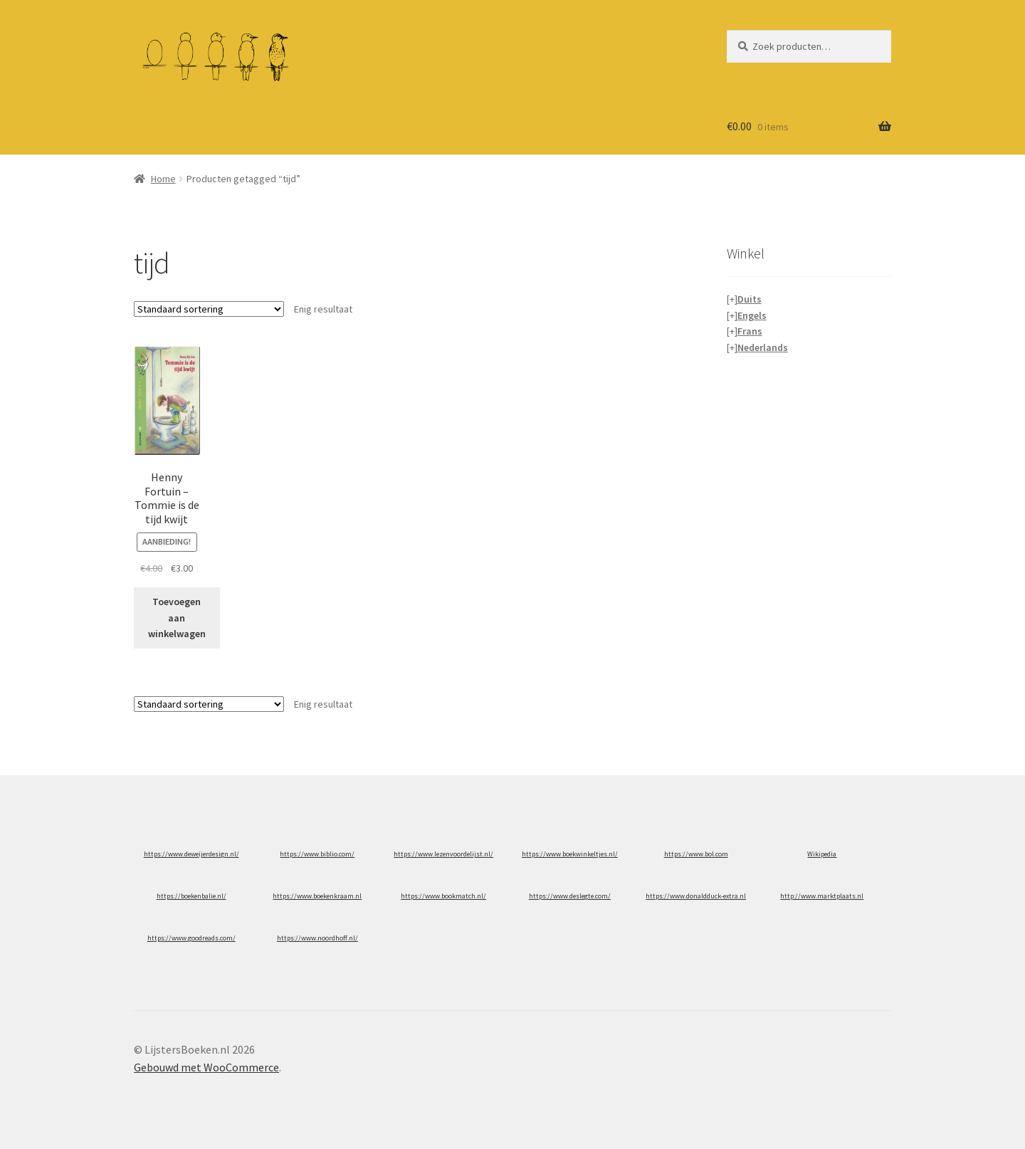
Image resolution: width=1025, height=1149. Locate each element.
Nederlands (762, 347)
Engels (752, 315)
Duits (749, 299)
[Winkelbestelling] (209, 309)
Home (163, 178)
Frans (749, 331)
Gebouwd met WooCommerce (206, 1067)
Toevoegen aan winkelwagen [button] (177, 617)
